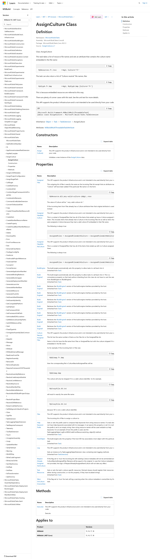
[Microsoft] (4, 3)
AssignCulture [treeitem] (13, 160)
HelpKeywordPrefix (40, 424)
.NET (43, 17)
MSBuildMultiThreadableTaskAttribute (59, 127)
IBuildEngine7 (61, 313)
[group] (75, 330)
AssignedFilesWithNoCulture (40, 244)
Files (38, 414)
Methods (126, 30)
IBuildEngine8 (61, 319)
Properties (126, 27)
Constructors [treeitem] (12, 163)
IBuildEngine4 (61, 293)
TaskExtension (65, 121)
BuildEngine (41, 268)
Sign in (145, 3)
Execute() (40, 507)
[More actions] (112, 17)
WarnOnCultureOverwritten (41, 481)
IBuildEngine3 (61, 286)
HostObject (41, 439)
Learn (38, 17)
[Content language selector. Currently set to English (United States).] (13, 556)
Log (38, 448)
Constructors (127, 24)
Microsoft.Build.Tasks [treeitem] (13, 140)
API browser (52, 17)
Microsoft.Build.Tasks (66, 17)
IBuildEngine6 (61, 306)
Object (48, 121)
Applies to (126, 33)
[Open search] (139, 3)
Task (55, 121)
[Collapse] (27, 15)
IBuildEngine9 (61, 326)
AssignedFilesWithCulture (40, 215)
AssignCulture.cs (48, 46)
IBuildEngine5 (61, 299)
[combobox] (17, 20)
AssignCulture (76, 157)
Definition (126, 21)
